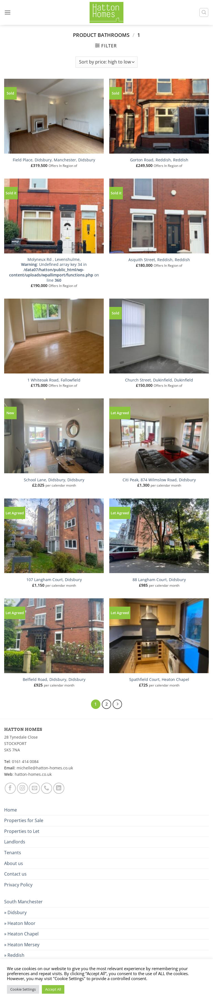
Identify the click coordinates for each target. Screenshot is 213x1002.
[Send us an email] (34, 788)
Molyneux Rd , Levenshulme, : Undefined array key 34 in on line (54, 270)
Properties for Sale (23, 820)
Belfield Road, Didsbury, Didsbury (54, 679)
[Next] (117, 704)
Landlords (14, 842)
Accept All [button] (53, 989)
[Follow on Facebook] (10, 788)
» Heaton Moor (20, 923)
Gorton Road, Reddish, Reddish (159, 159)
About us (13, 863)
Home (10, 810)
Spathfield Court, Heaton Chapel (159, 679)
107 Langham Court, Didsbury (54, 579)
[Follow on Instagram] (22, 788)
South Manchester (23, 902)
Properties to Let (21, 831)
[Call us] (46, 788)
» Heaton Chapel (21, 934)
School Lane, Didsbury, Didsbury (54, 479)
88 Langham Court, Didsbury (159, 579)
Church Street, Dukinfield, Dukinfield (159, 380)
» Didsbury (15, 912)
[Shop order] (106, 62)
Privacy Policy (18, 885)
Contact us (15, 874)
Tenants (12, 853)
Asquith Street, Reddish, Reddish (159, 259)
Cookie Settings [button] (23, 989)
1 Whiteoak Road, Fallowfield (53, 380)
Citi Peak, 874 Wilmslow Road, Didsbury (159, 479)
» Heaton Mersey (21, 945)
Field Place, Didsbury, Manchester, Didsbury (54, 159)
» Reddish (14, 955)
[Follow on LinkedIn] (58, 788)
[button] (7, 12)
